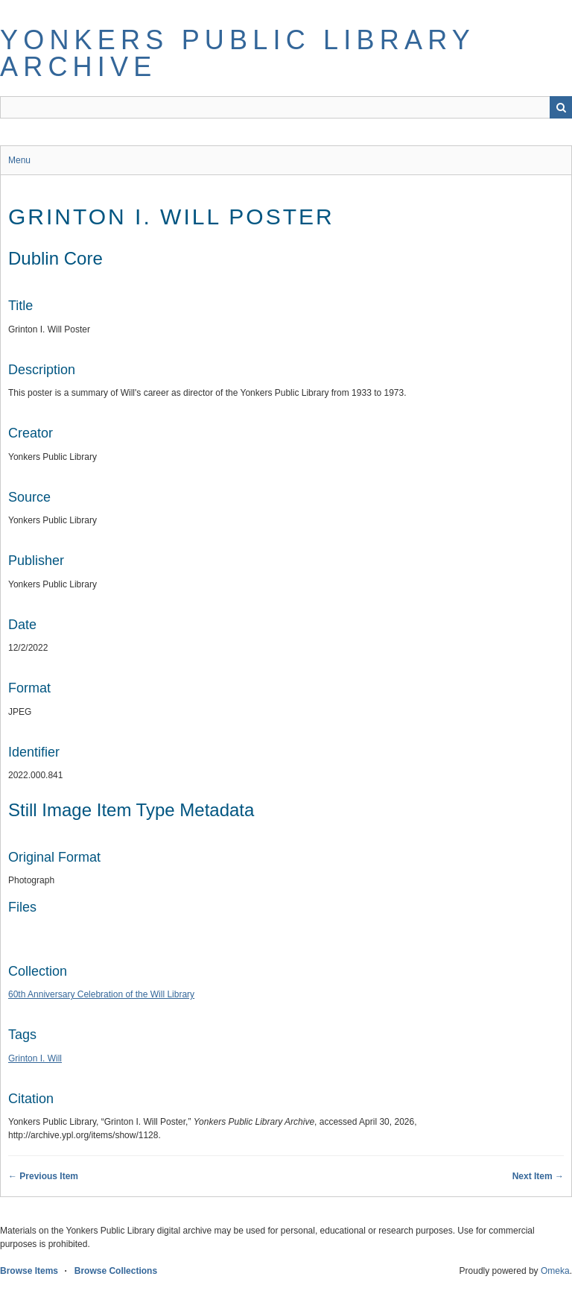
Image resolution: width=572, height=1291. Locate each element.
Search (561, 107)
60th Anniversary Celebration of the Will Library (101, 994)
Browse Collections (115, 1271)
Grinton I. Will (35, 1058)
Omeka (555, 1271)
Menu (19, 160)
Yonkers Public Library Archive (237, 53)
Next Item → (538, 1176)
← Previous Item (43, 1176)
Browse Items (29, 1271)
